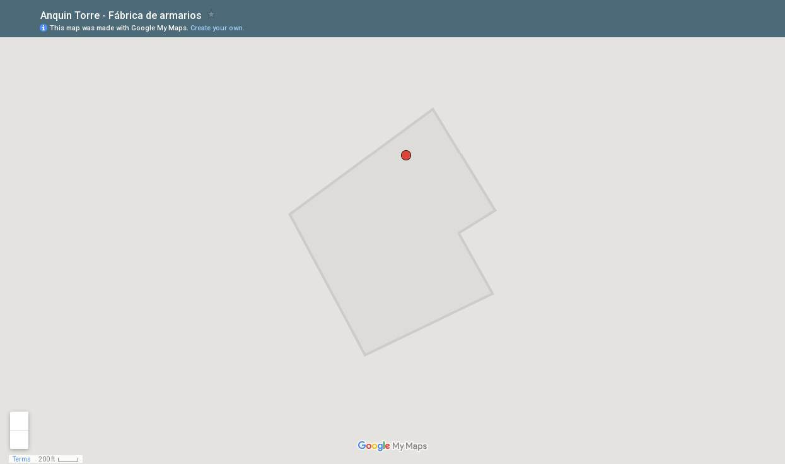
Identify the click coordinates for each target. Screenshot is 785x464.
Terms (22, 459)
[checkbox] (211, 14)
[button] (406, 155)
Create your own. (217, 28)
